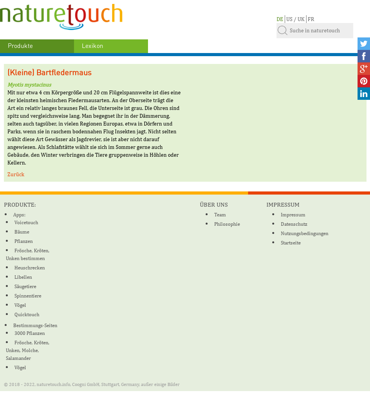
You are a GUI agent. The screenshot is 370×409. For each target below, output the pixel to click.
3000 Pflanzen (29, 333)
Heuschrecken (29, 268)
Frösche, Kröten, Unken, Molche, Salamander (27, 350)
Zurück (15, 174)
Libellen (23, 277)
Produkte (20, 46)
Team (220, 215)
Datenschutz (294, 224)
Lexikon (92, 46)
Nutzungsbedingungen (304, 233)
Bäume (21, 232)
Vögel (20, 305)
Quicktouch (26, 314)
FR (311, 19)
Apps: (19, 215)
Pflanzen (23, 241)
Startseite (291, 243)
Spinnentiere (27, 296)
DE (280, 19)
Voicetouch (26, 222)
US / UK (295, 19)
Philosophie (227, 224)
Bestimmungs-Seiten (35, 325)
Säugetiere (25, 286)
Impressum (293, 215)
